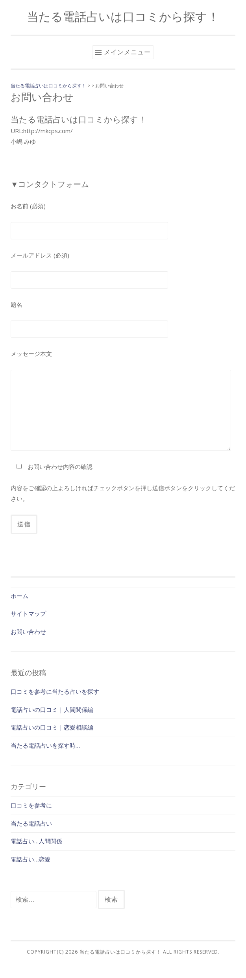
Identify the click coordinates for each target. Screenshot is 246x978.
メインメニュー (127, 52)
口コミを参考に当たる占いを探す (55, 691)
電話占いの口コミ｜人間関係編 (52, 709)
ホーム (19, 596)
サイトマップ (28, 613)
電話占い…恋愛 (30, 859)
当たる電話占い (31, 823)
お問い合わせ (28, 631)
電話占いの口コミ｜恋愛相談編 (52, 727)
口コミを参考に (31, 805)
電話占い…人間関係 (36, 841)
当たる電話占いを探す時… (45, 745)
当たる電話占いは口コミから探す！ (123, 16)
